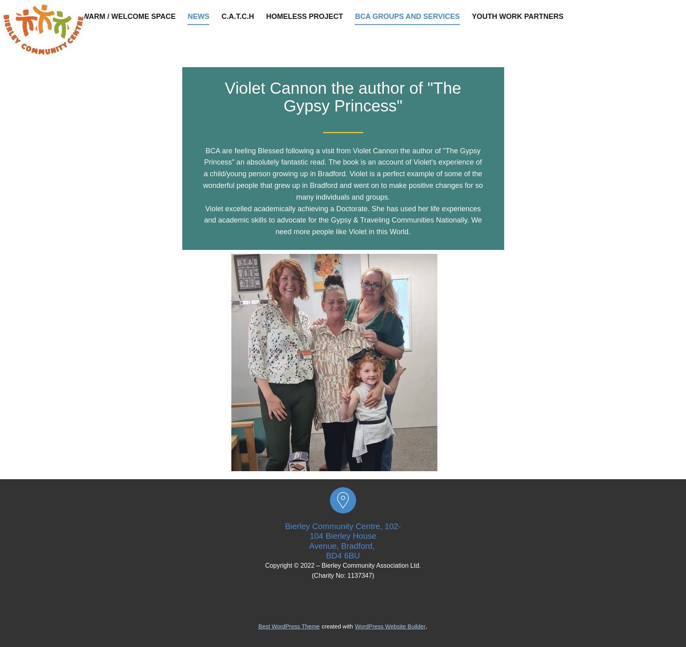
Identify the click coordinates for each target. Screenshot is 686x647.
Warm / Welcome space (129, 16)
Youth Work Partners (518, 16)
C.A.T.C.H (237, 16)
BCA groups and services (407, 16)
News (198, 16)
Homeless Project (304, 16)
